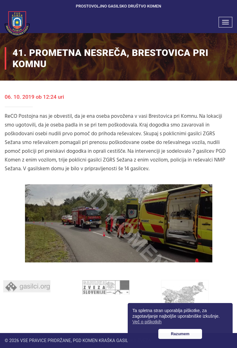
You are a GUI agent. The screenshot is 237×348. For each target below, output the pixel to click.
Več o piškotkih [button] (146, 321)
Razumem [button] (180, 334)
